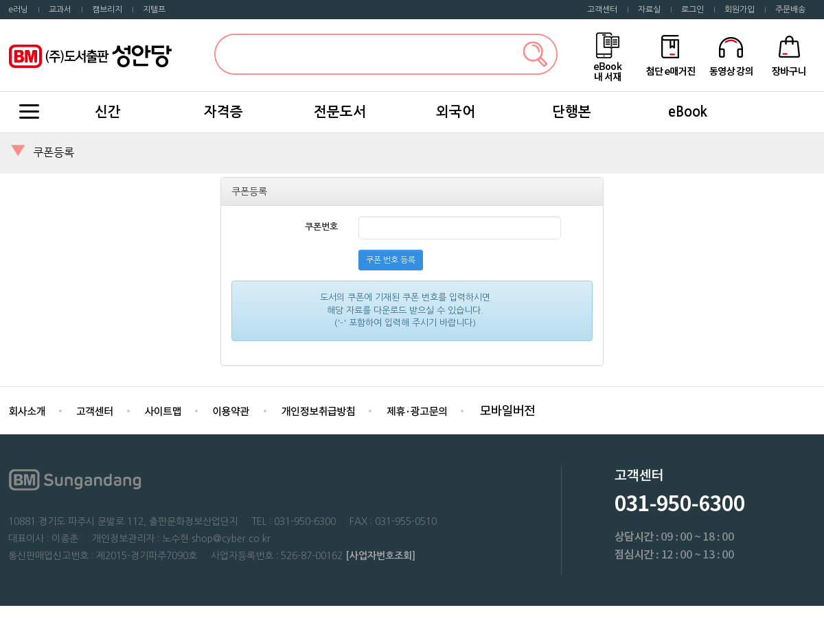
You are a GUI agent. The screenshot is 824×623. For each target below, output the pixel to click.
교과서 (60, 9)
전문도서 (340, 112)
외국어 (455, 112)
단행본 (571, 112)
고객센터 (602, 9)
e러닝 (18, 9)
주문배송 (790, 9)
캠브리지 (107, 9)
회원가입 (739, 9)
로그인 (692, 9)
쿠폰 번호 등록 (390, 260)
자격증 (223, 112)
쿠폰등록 (53, 152)
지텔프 (154, 9)
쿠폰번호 (321, 226)
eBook (687, 112)
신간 (108, 112)
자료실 (649, 9)
